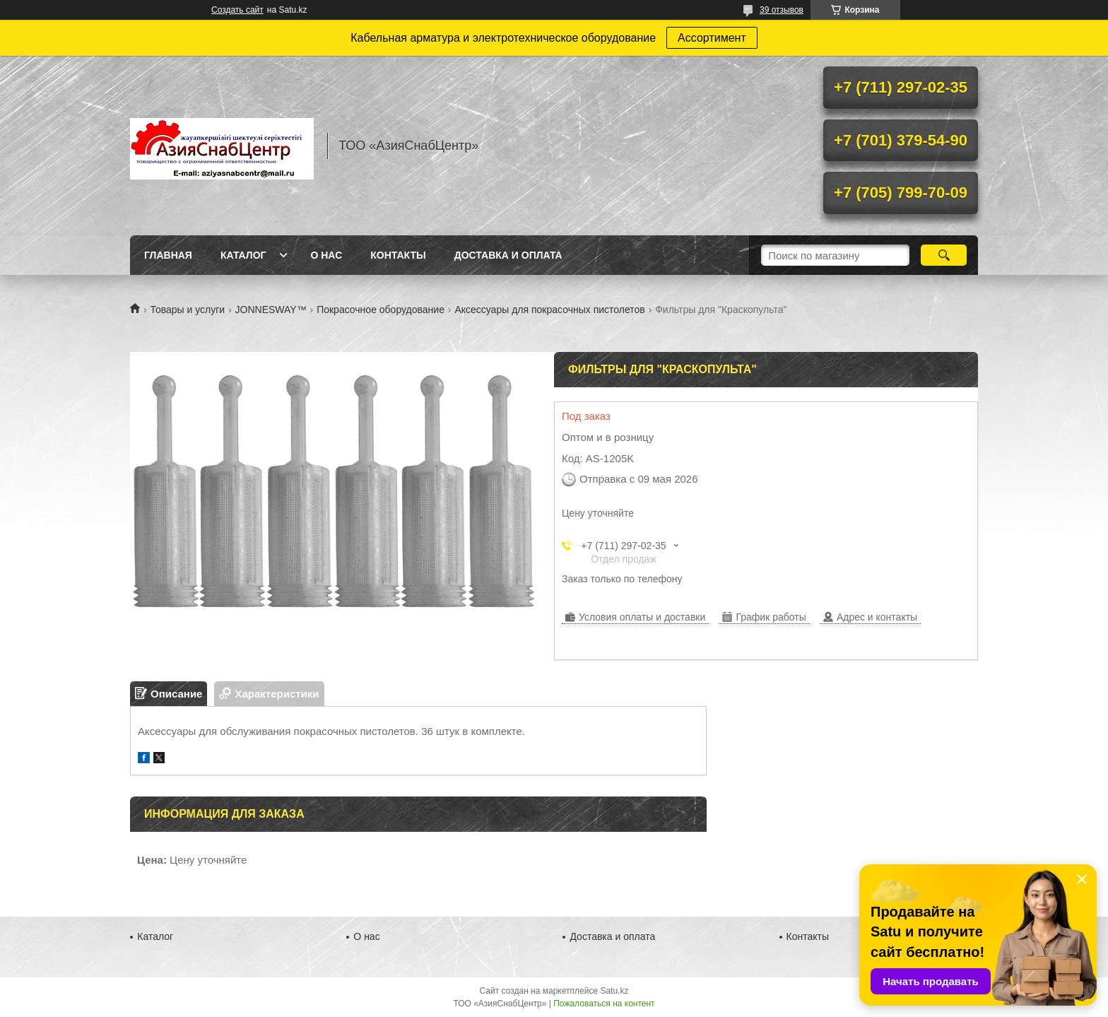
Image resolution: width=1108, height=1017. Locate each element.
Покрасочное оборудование (380, 309)
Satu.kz (614, 991)
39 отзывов (781, 10)
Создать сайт (237, 10)
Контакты (397, 255)
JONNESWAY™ (271, 309)
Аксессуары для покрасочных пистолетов (549, 309)
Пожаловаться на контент (603, 1004)
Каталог (243, 255)
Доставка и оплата (508, 255)
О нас (326, 255)
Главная (168, 255)
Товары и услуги (187, 309)
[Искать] (944, 255)
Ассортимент (712, 38)
